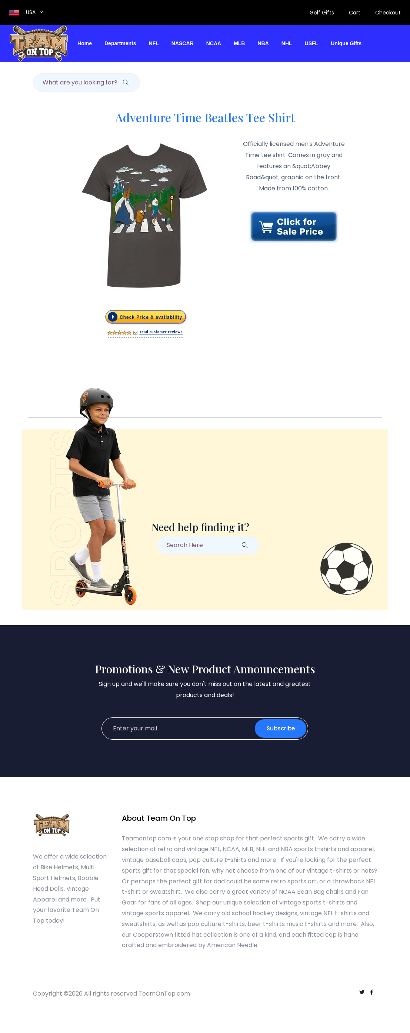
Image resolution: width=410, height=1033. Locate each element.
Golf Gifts (322, 12)
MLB (239, 43)
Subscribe (280, 728)
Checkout (388, 12)
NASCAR (182, 43)
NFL (154, 43)
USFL (312, 43)
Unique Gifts (346, 43)
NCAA (213, 43)
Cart (354, 12)
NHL (286, 43)
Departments (120, 43)
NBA (263, 43)
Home (84, 43)
